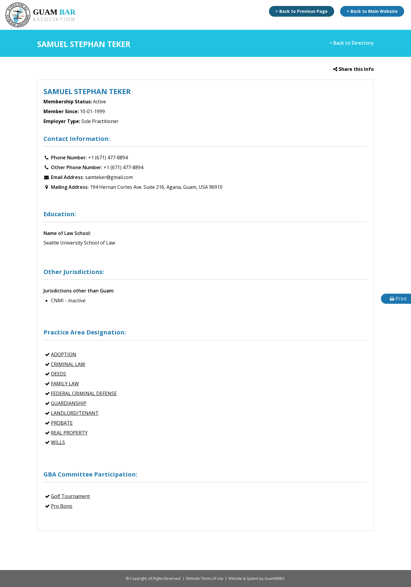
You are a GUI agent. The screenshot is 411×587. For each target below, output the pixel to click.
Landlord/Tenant (75, 413)
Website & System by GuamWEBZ (256, 578)
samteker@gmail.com (109, 177)
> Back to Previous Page (301, 11)
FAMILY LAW (65, 383)
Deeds (58, 373)
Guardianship (68, 403)
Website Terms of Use (204, 578)
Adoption (63, 354)
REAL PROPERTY (69, 432)
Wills (58, 442)
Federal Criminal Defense (84, 393)
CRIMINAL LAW (68, 364)
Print (398, 298)
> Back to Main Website (372, 11)
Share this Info (353, 69)
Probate (62, 423)
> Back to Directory (351, 43)
